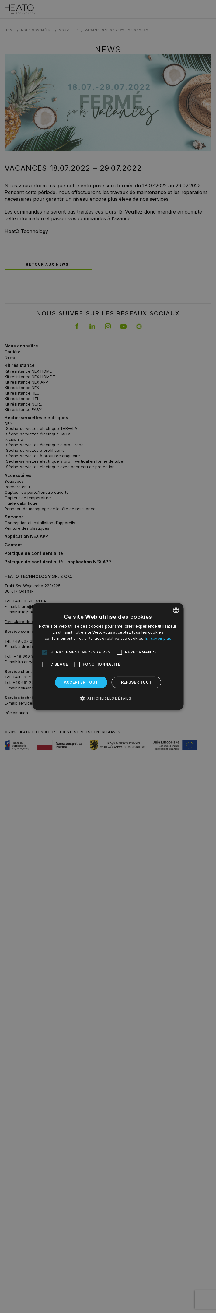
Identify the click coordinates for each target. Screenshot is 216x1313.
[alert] (108, 656)
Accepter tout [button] (81, 682)
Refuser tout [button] (136, 682)
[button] (108, 698)
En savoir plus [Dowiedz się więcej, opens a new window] (158, 638)
